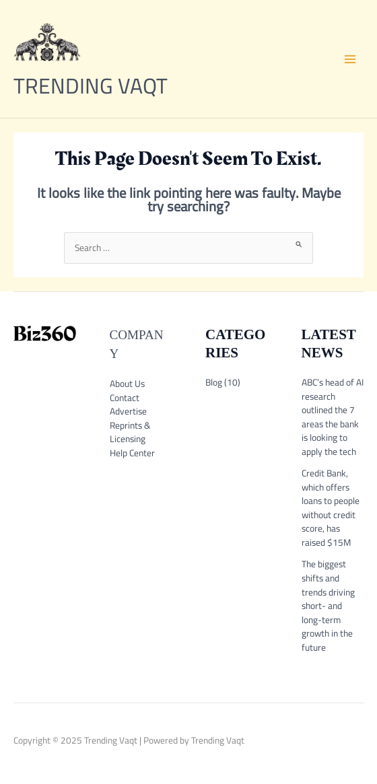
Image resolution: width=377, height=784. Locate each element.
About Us (127, 383)
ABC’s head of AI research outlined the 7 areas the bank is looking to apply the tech (333, 416)
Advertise (128, 411)
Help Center (132, 453)
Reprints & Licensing (130, 432)
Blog (213, 382)
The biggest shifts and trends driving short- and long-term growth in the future (328, 605)
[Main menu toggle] (350, 59)
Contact (124, 397)
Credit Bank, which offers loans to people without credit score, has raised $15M (330, 507)
